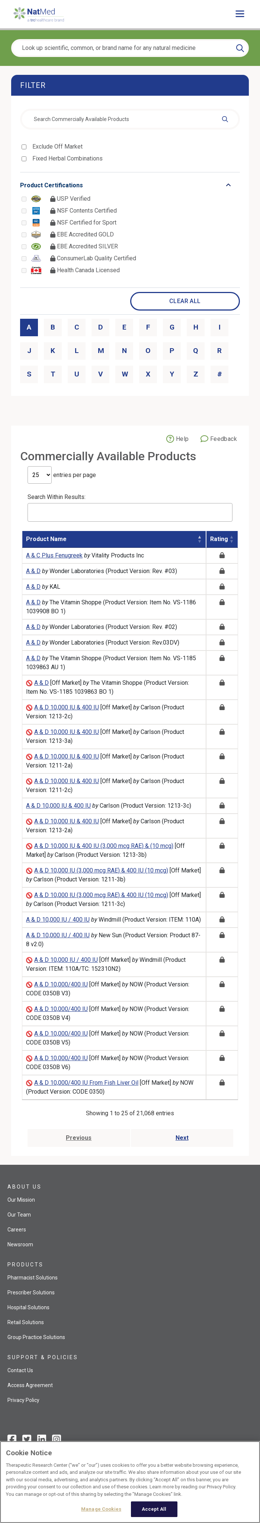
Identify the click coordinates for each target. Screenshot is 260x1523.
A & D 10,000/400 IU (61, 984)
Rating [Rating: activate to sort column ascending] (219, 539)
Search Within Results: (130, 507)
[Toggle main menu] (240, 14)
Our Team (19, 1215)
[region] (130, 1482)
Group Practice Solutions (36, 1337)
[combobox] (130, 119)
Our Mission (21, 1200)
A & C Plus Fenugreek (54, 555)
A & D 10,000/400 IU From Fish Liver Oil (86, 1082)
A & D (33, 571)
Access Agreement (30, 1385)
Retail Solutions (25, 1322)
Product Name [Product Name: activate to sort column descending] (46, 539)
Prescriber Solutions (31, 1292)
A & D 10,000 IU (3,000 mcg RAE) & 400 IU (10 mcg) (101, 870)
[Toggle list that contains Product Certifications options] (130, 185)
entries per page (62, 475)
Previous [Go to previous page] (79, 1137)
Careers (16, 1230)
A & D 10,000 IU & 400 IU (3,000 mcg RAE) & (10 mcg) (103, 845)
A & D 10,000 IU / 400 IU (58, 919)
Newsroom (20, 1244)
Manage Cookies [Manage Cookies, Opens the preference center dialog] (101, 1509)
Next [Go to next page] (182, 1137)
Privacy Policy (23, 1400)
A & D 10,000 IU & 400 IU (66, 707)
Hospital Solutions (28, 1307)
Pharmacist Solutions (32, 1278)
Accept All (154, 1509)
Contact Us (20, 1370)
